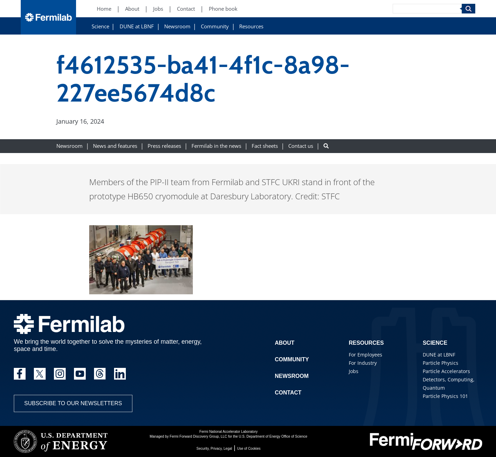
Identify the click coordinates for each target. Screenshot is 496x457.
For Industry (363, 363)
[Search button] (326, 146)
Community (215, 26)
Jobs (353, 371)
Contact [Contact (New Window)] (186, 8)
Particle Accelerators (446, 371)
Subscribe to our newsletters (73, 403)
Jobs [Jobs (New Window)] (158, 8)
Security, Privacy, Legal (214, 448)
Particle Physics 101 (445, 396)
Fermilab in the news (216, 146)
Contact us (300, 146)
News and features (115, 146)
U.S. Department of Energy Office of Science (273, 436)
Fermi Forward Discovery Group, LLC (198, 436)
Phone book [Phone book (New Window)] (223, 8)
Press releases (164, 146)
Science (100, 26)
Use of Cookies (249, 448)
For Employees (365, 354)
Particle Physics (440, 363)
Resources (251, 26)
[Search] (427, 8)
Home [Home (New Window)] (104, 8)
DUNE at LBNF (137, 26)
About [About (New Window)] (132, 8)
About (284, 343)
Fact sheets (265, 146)
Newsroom (177, 26)
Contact (288, 393)
